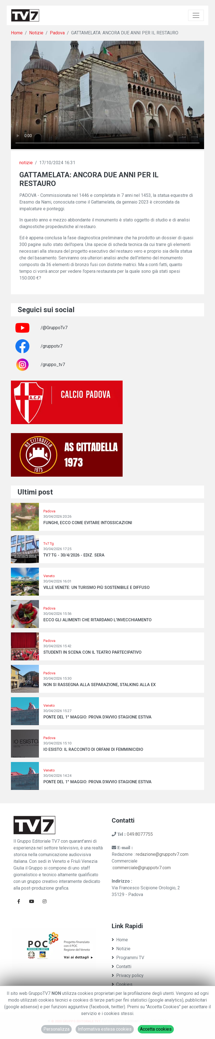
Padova (57, 32)
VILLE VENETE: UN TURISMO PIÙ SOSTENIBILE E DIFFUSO (96, 587)
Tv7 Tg (48, 543)
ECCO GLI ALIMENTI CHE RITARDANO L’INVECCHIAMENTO (97, 620)
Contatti (121, 966)
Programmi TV (128, 957)
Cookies (122, 984)
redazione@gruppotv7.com (162, 854)
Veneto (49, 576)
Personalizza (56, 1029)
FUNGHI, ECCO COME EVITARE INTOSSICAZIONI (87, 522)
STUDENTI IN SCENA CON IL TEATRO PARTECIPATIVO (92, 652)
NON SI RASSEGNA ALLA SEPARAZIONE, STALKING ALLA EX (99, 684)
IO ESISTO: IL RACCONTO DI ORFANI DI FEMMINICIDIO (93, 749)
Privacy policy (128, 975)
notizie (26, 162)
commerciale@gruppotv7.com (142, 867)
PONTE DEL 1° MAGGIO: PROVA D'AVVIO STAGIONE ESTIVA (97, 717)
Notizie (36, 32)
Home (17, 32)
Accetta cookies (156, 1029)
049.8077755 (140, 834)
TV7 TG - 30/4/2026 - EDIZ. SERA (73, 555)
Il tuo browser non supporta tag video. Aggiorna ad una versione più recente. (107, 95)
